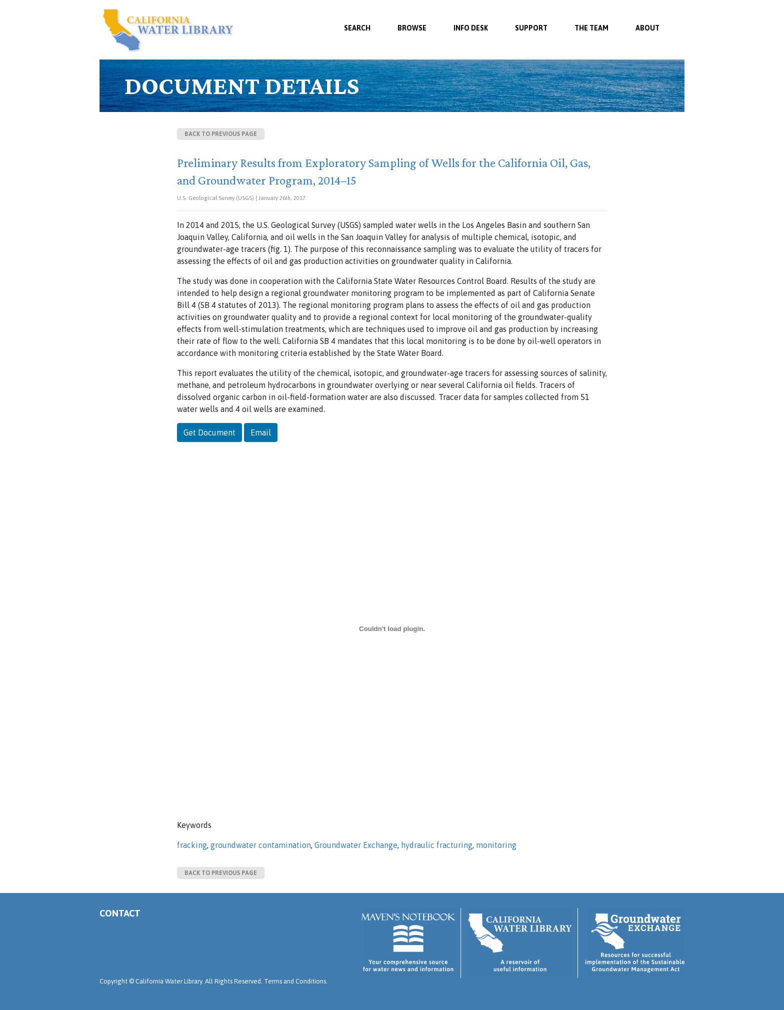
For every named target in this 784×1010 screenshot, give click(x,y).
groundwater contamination (260, 845)
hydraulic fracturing (436, 845)
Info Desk (471, 28)
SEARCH (357, 28)
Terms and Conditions (295, 981)
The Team (591, 28)
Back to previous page (220, 134)
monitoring (496, 845)
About (648, 28)
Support (531, 28)
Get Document (210, 432)
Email (260, 432)
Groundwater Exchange (356, 845)
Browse (412, 28)
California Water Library (168, 30)
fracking (192, 845)
